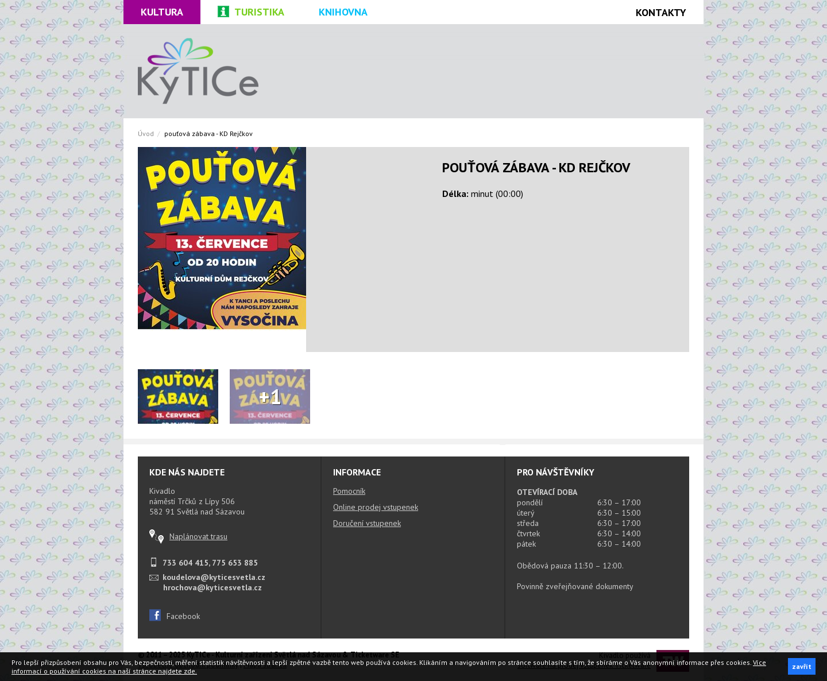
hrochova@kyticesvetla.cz (212, 587)
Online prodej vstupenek (375, 507)
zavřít (801, 666)
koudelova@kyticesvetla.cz (214, 577)
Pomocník (349, 491)
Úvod (146, 133)
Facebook (174, 616)
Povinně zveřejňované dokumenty (575, 586)
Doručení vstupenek (367, 523)
